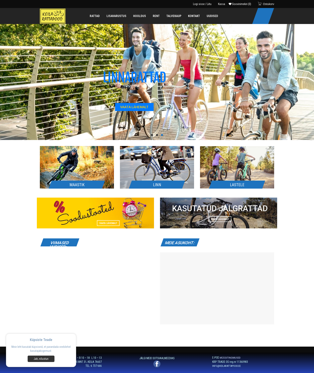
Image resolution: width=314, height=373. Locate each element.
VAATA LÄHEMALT (134, 107)
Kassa (221, 4)
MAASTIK (77, 184)
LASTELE (237, 184)
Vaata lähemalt (108, 223)
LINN (157, 184)
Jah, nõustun (41, 358)
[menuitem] (94, 16)
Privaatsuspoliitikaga (147, 365)
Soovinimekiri (240, 4)
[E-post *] (246, 348)
